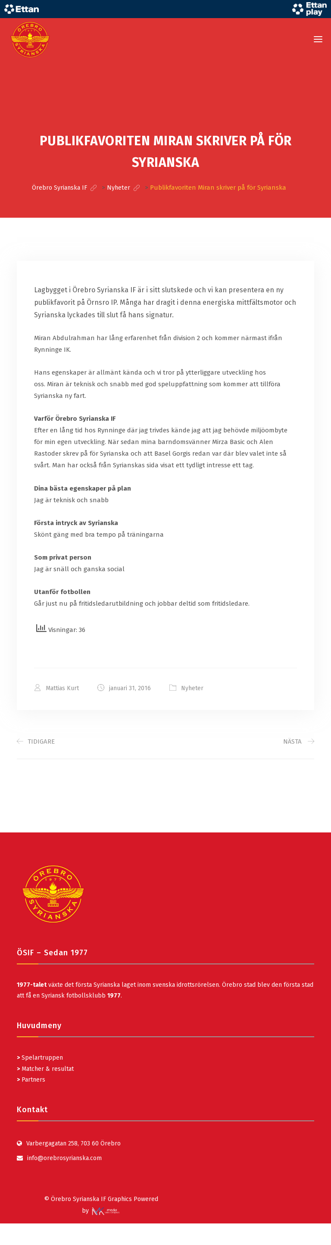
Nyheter (192, 687)
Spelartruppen (41, 1057)
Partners (31, 1079)
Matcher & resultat (45, 1068)
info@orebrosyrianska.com (64, 1157)
